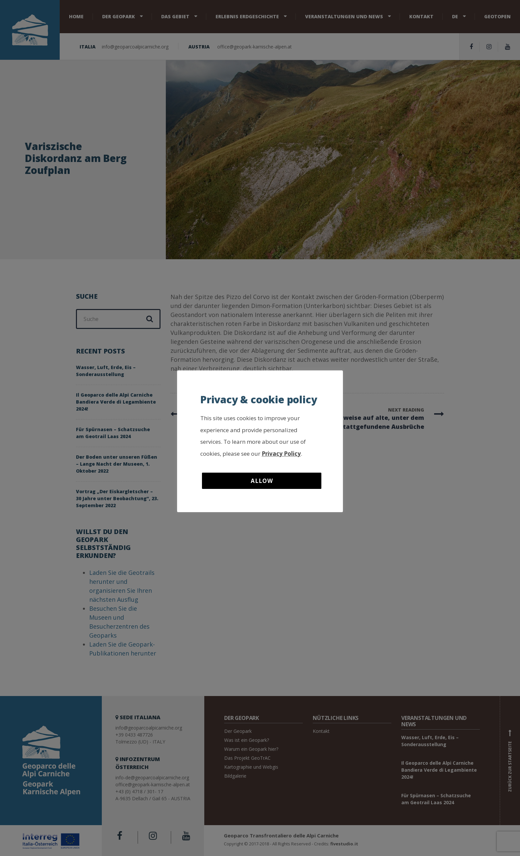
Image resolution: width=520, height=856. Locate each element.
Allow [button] (262, 481)
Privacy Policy (281, 453)
